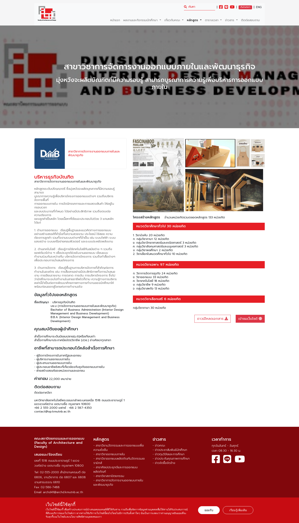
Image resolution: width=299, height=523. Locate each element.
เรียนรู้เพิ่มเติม (238, 510)
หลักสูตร (193, 20)
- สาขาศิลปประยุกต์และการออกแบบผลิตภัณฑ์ (115, 469)
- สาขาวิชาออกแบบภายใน (109, 454)
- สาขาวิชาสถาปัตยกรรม (108, 476)
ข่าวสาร (230, 20)
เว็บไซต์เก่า (245, 7)
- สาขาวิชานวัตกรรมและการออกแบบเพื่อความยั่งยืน (118, 447)
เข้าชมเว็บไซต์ (250, 318)
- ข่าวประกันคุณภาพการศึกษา (171, 458)
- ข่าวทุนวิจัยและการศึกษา (168, 454)
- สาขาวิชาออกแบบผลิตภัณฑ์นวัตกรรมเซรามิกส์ (119, 460)
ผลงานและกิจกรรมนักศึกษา (141, 20)
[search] (199, 6)
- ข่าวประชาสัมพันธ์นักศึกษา (170, 450)
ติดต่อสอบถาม (250, 20)
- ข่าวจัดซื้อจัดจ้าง (164, 463)
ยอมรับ (209, 510)
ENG (259, 7)
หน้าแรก (115, 20)
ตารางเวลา (212, 20)
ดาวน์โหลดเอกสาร (212, 318)
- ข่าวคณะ (159, 445)
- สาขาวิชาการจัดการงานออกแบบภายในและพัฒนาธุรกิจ (118, 482)
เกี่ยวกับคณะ (172, 20)
